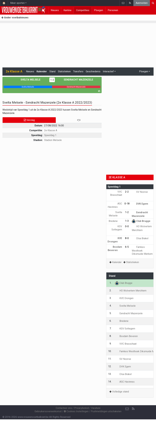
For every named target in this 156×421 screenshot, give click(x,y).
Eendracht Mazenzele (76, 79)
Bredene (115, 221)
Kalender (42, 71)
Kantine (67, 10)
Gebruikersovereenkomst (48, 411)
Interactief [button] (108, 71)
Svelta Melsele (33, 79)
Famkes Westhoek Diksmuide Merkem (142, 250)
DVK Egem (140, 203)
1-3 (127, 220)
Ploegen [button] (143, 71)
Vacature (95, 408)
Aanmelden (142, 3)
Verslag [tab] (29, 120)
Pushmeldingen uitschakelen (106, 411)
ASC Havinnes (125, 381)
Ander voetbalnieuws (14, 17)
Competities (82, 10)
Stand (52, 71)
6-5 (127, 246)
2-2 (127, 191)
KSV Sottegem (117, 229)
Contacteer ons (64, 408)
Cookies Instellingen (76, 411)
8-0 (127, 238)
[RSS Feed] (133, 409)
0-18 (126, 203)
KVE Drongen (124, 298)
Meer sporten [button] (17, 3)
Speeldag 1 (50, 135)
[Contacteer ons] (127, 409)
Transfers (78, 71)
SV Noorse (140, 191)
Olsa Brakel (140, 238)
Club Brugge (141, 221)
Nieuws (55, 10)
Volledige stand (120, 391)
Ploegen (98, 10)
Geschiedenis (93, 71)
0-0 (127, 226)
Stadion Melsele (53, 140)
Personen (113, 10)
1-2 (52, 79)
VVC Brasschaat (116, 195)
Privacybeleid (81, 408)
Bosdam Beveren (126, 336)
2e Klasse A (50, 130)
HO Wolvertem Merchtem (130, 290)
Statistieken (64, 71)
